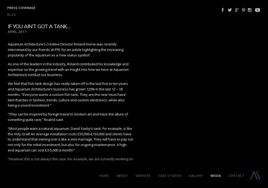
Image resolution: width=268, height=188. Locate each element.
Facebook (223, 10)
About (122, 176)
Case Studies (170, 176)
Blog (11, 14)
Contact (236, 176)
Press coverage (21, 8)
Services (143, 176)
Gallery (196, 176)
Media (216, 176)
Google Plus (237, 10)
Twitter (230, 10)
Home (104, 176)
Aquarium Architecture (48, 176)
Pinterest (243, 10)
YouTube (257, 10)
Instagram (250, 10)
